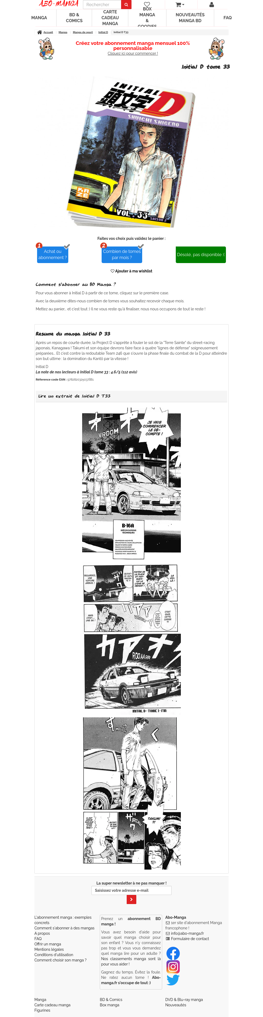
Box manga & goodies (147, 17)
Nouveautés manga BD (190, 17)
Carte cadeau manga (110, 17)
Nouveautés (175, 1005)
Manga (39, 17)
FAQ (228, 17)
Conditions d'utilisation (53, 955)
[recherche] (102, 4)
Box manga (109, 1005)
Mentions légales (49, 949)
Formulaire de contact (190, 939)
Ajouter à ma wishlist (131, 271)
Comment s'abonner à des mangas (64, 928)
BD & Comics (74, 17)
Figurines (42, 1010)
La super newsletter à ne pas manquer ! (131, 892)
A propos (42, 933)
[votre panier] (180, 4)
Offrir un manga (47, 944)
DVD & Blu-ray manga (184, 1000)
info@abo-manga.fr (187, 933)
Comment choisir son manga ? (60, 960)
